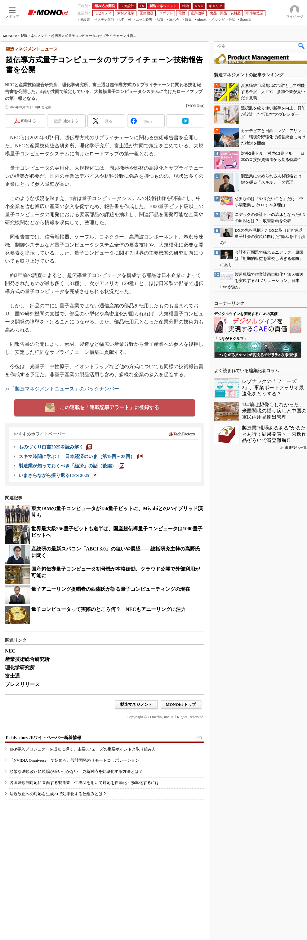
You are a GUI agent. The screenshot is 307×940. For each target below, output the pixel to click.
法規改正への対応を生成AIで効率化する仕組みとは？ (58, 793)
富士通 (12, 676)
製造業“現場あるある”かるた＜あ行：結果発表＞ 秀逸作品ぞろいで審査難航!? (274, 434)
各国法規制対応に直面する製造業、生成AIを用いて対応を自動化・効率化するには (84, 782)
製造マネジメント (34, 36)
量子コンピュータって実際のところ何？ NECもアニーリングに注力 (108, 609)
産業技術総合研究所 (27, 659)
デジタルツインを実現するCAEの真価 (246, 314)
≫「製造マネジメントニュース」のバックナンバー (62, 388)
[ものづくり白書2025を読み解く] (55, 446)
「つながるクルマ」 (230, 338)
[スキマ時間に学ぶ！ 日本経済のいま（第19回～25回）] (81, 456)
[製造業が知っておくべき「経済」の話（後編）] (71, 465)
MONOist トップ (181, 704)
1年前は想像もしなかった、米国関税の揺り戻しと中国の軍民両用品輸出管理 (274, 411)
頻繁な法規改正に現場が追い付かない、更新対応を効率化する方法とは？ (76, 771)
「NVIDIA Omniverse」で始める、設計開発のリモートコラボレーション (74, 760)
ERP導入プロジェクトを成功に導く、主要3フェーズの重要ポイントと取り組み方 (83, 749)
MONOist (10, 36)
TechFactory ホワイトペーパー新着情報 (43, 737)
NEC (10, 650)
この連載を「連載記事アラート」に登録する (109, 407)
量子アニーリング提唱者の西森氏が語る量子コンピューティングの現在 (110, 589)
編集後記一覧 (296, 447)
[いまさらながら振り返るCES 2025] (58, 475)
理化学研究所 (20, 667)
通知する (70, 121)
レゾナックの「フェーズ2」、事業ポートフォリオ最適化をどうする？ (273, 387)
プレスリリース (22, 684)
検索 (301, 45)
